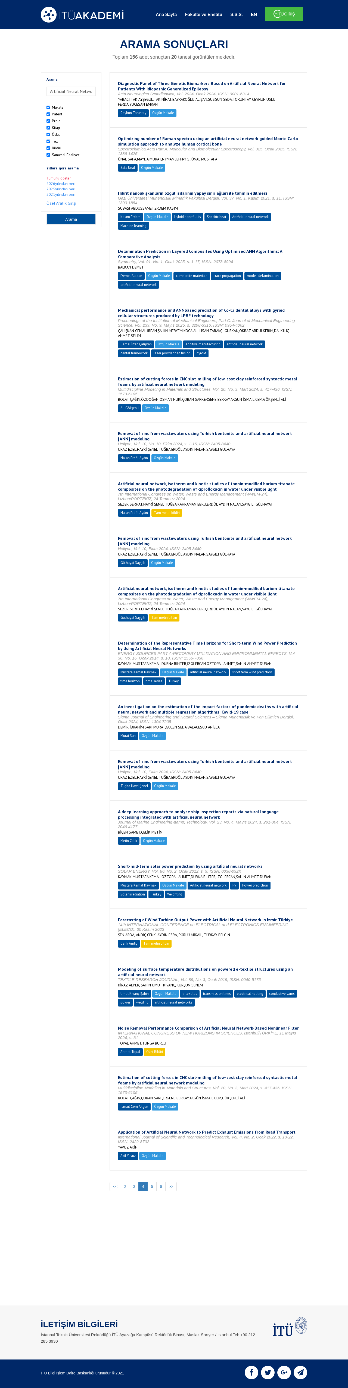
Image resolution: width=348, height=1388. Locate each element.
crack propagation (227, 275)
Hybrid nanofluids (187, 216)
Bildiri (56, 148)
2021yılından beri (60, 194)
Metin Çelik (128, 840)
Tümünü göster (58, 178)
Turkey (173, 681)
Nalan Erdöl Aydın (134, 458)
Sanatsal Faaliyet (65, 154)
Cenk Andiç (128, 943)
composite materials (191, 275)
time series (154, 681)
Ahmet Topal (130, 1051)
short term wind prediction (252, 672)
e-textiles (189, 993)
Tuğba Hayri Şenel (134, 786)
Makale (58, 107)
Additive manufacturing (202, 344)
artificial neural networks (173, 1002)
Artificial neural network (250, 216)
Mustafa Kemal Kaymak (138, 672)
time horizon (130, 681)
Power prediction (255, 885)
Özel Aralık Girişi (61, 203)
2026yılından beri (60, 183)
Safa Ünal (127, 167)
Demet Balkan (131, 275)
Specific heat (216, 216)
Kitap (56, 127)
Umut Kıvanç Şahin (134, 993)
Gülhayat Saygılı (132, 562)
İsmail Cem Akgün (134, 1106)
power (125, 1002)
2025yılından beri (60, 189)
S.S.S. (236, 14)
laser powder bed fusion (172, 353)
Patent (57, 114)
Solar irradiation (132, 894)
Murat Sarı (128, 735)
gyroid (201, 353)
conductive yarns (282, 993)
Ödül (56, 134)
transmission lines (217, 993)
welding (142, 1002)
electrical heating (250, 993)
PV (234, 885)
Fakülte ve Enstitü (203, 14)
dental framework (134, 353)
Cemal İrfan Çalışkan (136, 344)
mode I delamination (263, 275)
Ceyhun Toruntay (133, 113)
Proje (56, 120)
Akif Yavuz (128, 1155)
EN (254, 14)
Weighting (174, 894)
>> (171, 1186)
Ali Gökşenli (129, 408)
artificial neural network (138, 284)
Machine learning (133, 225)
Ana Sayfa (166, 14)
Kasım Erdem (130, 216)
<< (115, 1186)
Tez (55, 141)
